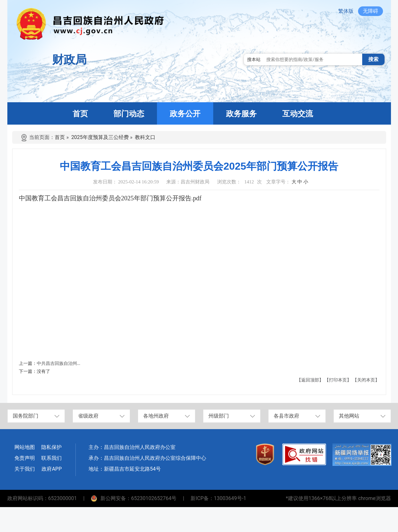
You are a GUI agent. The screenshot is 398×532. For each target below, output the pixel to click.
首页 (60, 137)
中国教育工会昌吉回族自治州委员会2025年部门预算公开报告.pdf (110, 198)
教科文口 (145, 137)
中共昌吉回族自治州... (59, 363)
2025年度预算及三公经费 (100, 137)
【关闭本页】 (366, 380)
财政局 (69, 59)
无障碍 (370, 11)
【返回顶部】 (310, 380)
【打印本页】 (337, 380)
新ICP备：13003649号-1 (218, 498)
